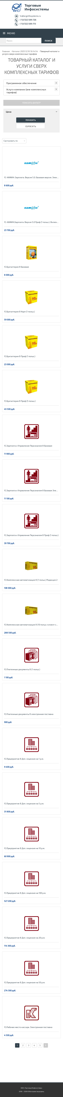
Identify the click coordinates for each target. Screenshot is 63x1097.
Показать (31, 120)
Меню (11, 33)
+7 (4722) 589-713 (27, 23)
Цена (32, 111)
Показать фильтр (31, 102)
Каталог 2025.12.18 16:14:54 (25, 51)
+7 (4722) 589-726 (27, 19)
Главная (6, 51)
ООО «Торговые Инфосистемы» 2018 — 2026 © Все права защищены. (31, 1089)
